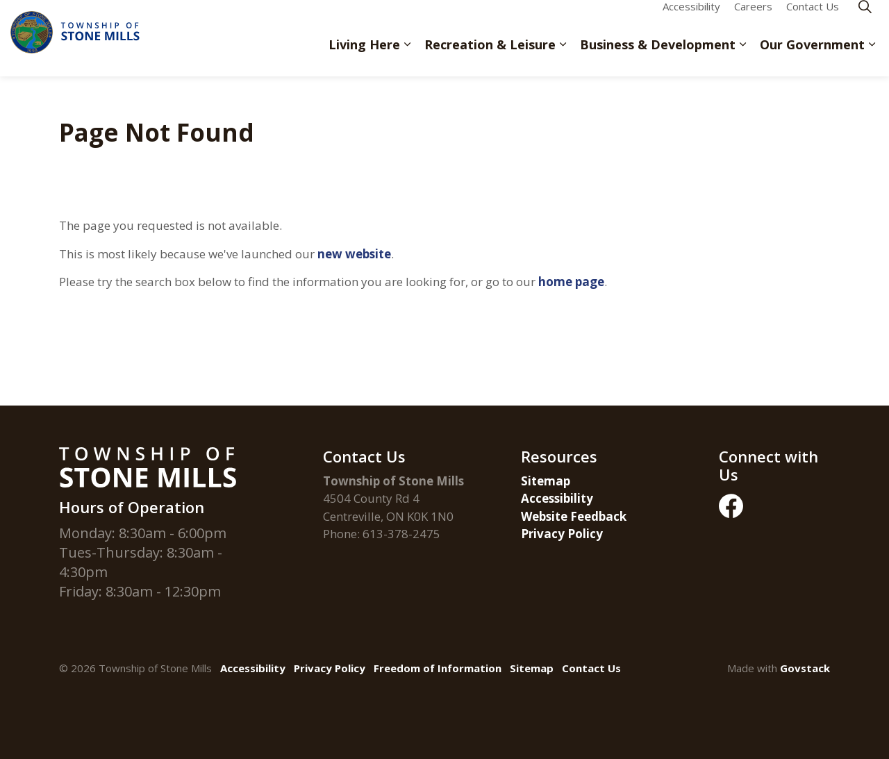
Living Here (364, 57)
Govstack (805, 668)
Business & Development (658, 57)
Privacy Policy (562, 534)
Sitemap (545, 481)
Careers (753, 19)
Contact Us (812, 19)
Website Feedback (573, 516)
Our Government (812, 57)
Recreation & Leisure (490, 57)
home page (571, 282)
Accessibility (691, 19)
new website (354, 254)
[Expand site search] (865, 19)
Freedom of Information (437, 668)
